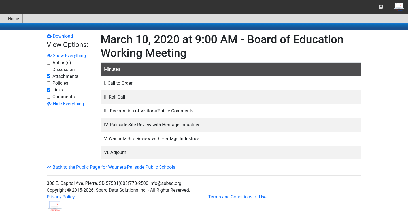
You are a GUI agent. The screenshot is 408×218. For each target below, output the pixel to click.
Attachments (65, 76)
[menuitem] (381, 7)
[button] (381, 7)
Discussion (63, 69)
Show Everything (66, 55)
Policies (60, 83)
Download (60, 36)
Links (57, 90)
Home (11, 18)
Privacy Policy (61, 197)
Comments (63, 96)
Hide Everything (65, 103)
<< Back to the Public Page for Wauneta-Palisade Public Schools (111, 167)
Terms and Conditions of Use (237, 197)
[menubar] (204, 7)
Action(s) (61, 62)
